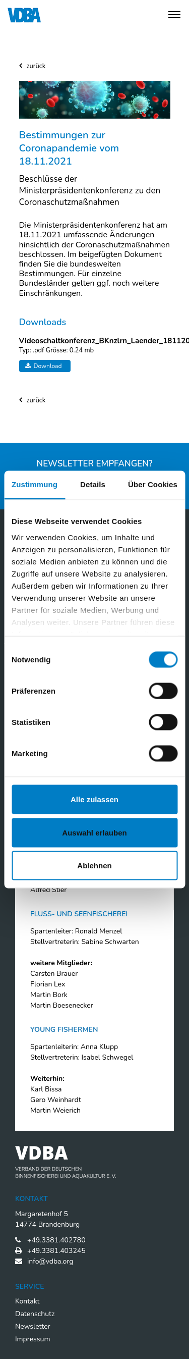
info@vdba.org (50, 1261)
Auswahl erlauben (94, 832)
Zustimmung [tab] (34, 484)
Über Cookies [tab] (152, 484)
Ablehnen (94, 865)
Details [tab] (92, 484)
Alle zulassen (94, 799)
